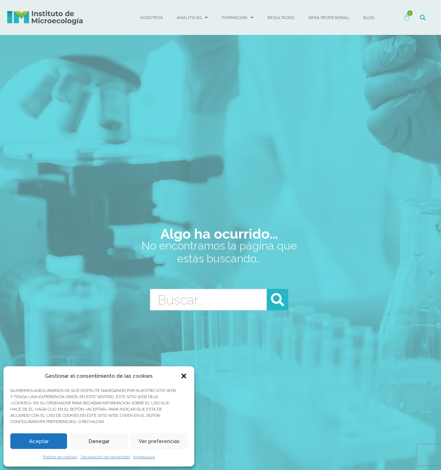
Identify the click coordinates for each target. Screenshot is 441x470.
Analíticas (192, 17)
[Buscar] (277, 299)
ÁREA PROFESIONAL (328, 17)
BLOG (369, 17)
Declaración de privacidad (105, 456)
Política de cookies (60, 456)
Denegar (99, 441)
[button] (183, 376)
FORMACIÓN (238, 17)
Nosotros (151, 17)
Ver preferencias (159, 441)
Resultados (281, 17)
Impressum (144, 456)
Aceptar (39, 441)
